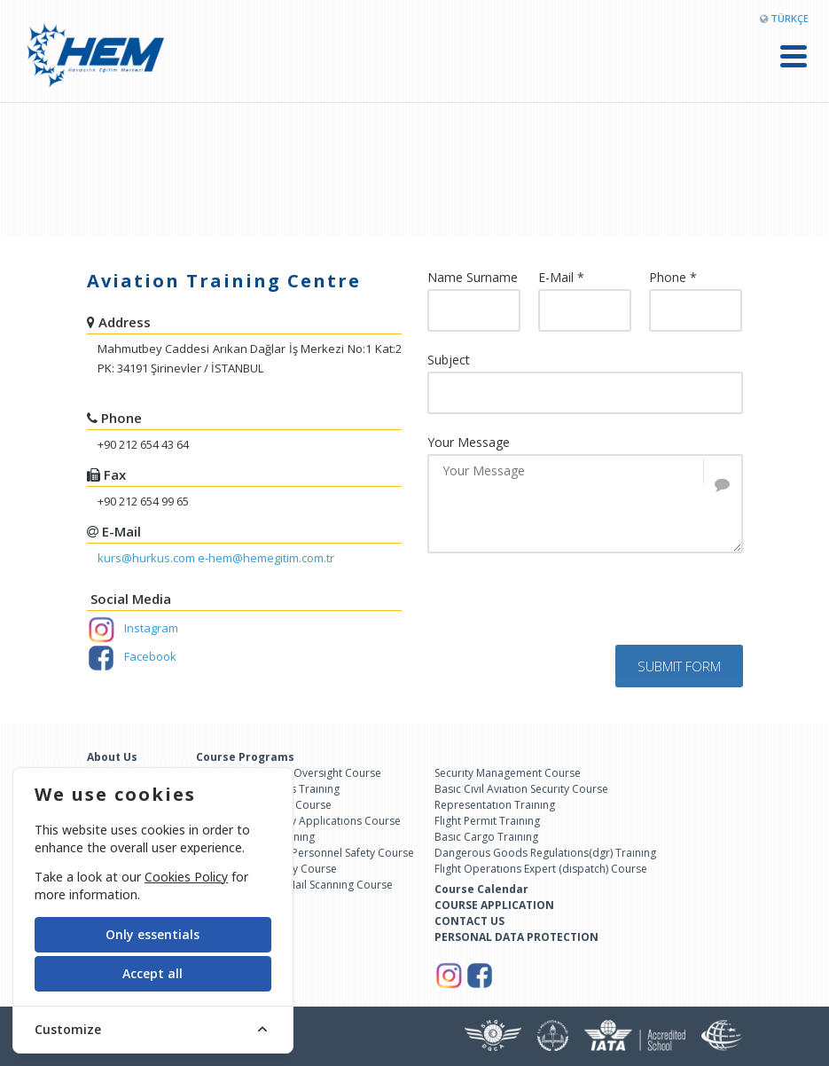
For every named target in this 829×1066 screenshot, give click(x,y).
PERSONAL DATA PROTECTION (516, 937)
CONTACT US (469, 921)
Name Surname (472, 277)
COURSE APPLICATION (494, 905)
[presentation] (562, 610)
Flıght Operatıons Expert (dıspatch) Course (540, 868)
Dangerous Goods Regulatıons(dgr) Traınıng (545, 852)
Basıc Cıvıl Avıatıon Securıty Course (521, 788)
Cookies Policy (186, 876)
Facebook (131, 656)
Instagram (132, 628)
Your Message (468, 442)
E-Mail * (561, 277)
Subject (448, 360)
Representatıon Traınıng (494, 804)
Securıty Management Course (507, 772)
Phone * (673, 277)
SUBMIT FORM (679, 666)
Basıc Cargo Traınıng (486, 836)
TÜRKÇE (789, 18)
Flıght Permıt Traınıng (487, 820)
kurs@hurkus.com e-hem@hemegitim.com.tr (216, 558)
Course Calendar (481, 889)
